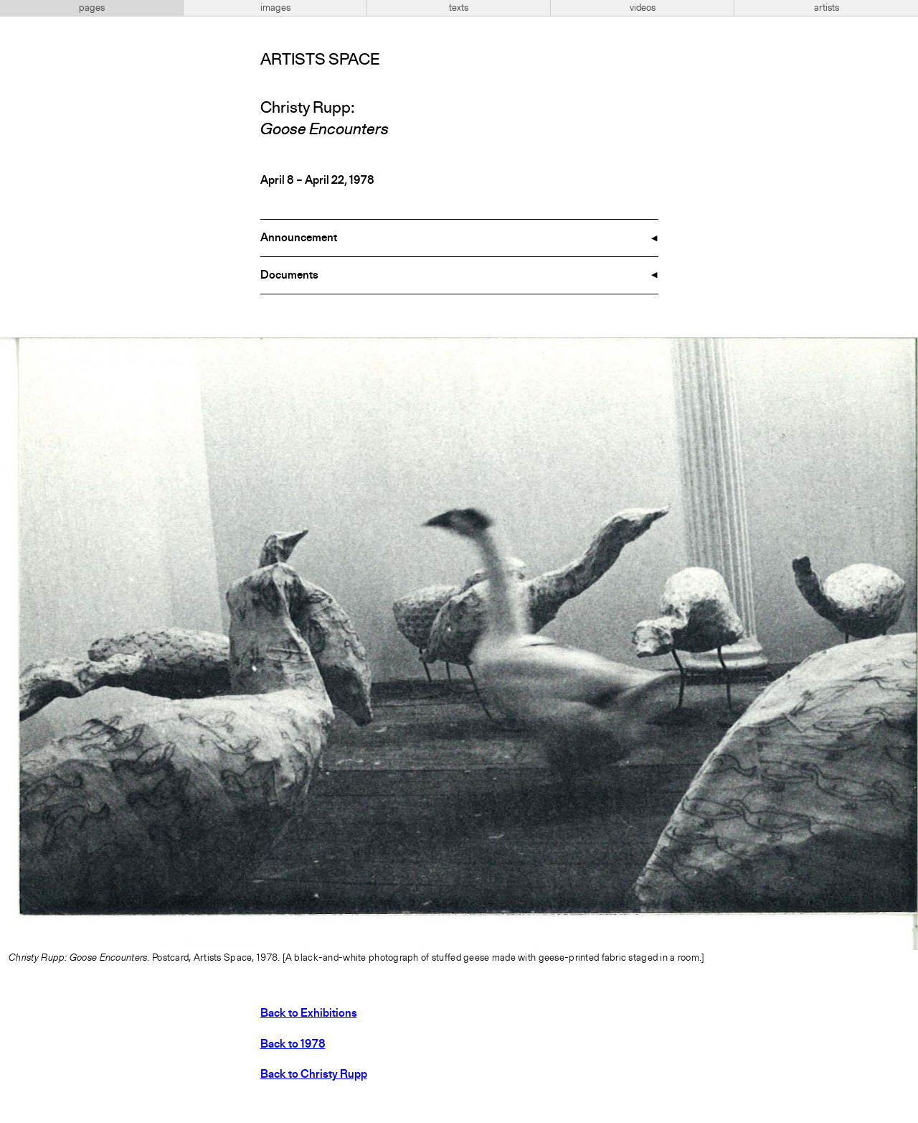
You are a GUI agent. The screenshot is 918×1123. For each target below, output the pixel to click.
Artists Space (319, 60)
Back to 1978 (293, 1044)
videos (643, 8)
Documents (289, 275)
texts (458, 8)
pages (92, 8)
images (275, 8)
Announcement (298, 238)
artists (826, 8)
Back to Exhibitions (308, 1014)
